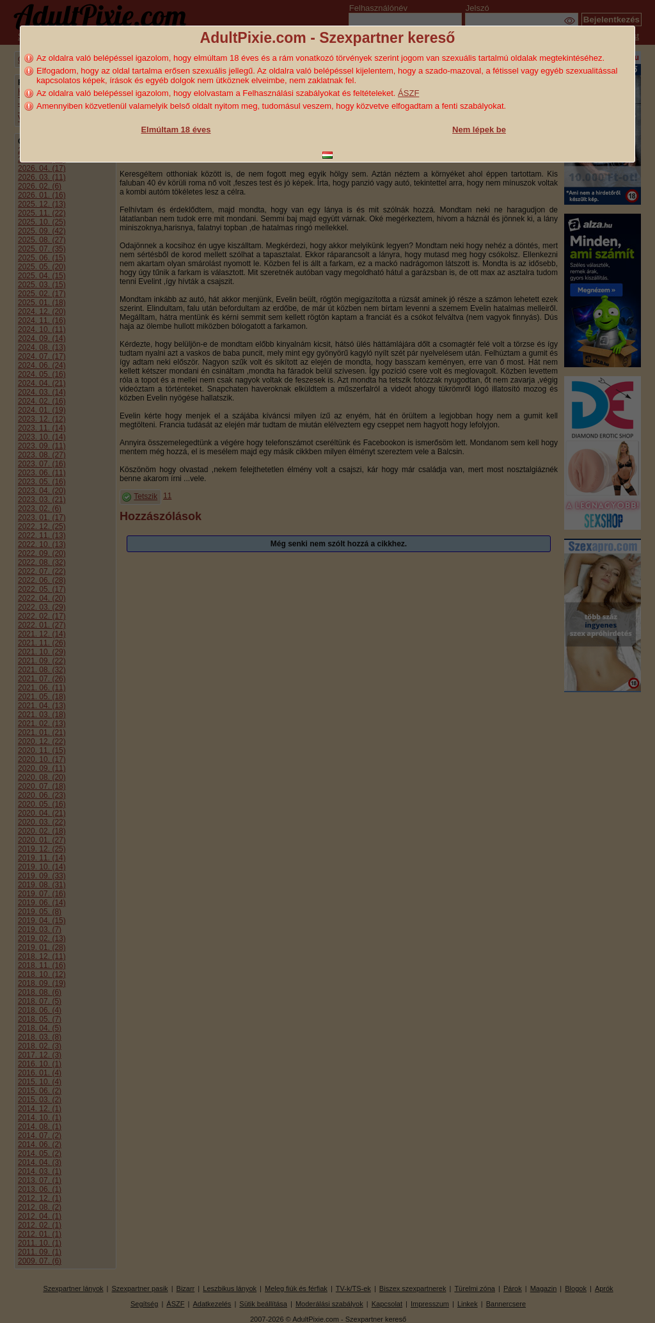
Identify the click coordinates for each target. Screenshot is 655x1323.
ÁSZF (408, 93)
